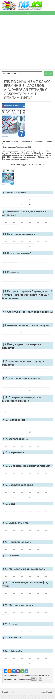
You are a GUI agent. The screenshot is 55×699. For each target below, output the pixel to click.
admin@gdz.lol (47, 692)
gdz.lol (6, 692)
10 (30, 205)
